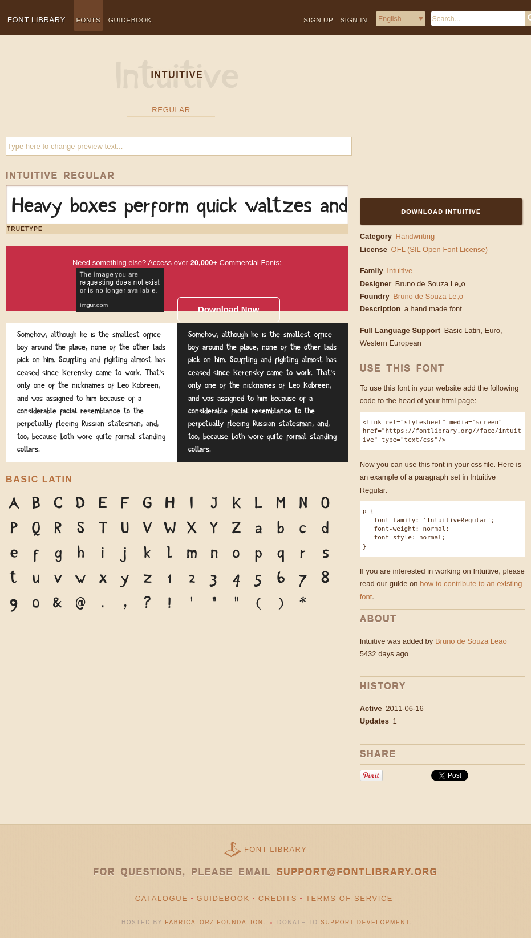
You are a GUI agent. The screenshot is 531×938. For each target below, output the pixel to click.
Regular (171, 109)
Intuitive (399, 270)
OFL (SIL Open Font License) (439, 249)
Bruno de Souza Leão (471, 641)
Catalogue (161, 898)
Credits (277, 898)
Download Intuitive (441, 211)
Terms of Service (349, 898)
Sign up (318, 19)
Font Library (275, 849)
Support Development (365, 922)
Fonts (88, 19)
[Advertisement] (431, 123)
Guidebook (130, 19)
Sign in (353, 19)
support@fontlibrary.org (357, 872)
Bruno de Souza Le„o (431, 283)
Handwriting (415, 236)
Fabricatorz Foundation (214, 922)
